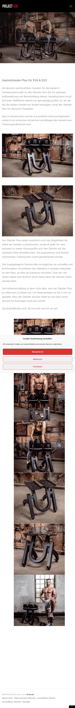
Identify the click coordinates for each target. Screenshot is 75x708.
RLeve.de (30, 694)
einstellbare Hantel (46, 698)
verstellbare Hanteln (11, 702)
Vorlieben (37, 366)
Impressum (7, 698)
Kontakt (26, 702)
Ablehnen (37, 359)
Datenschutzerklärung (24, 698)
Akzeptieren (37, 352)
